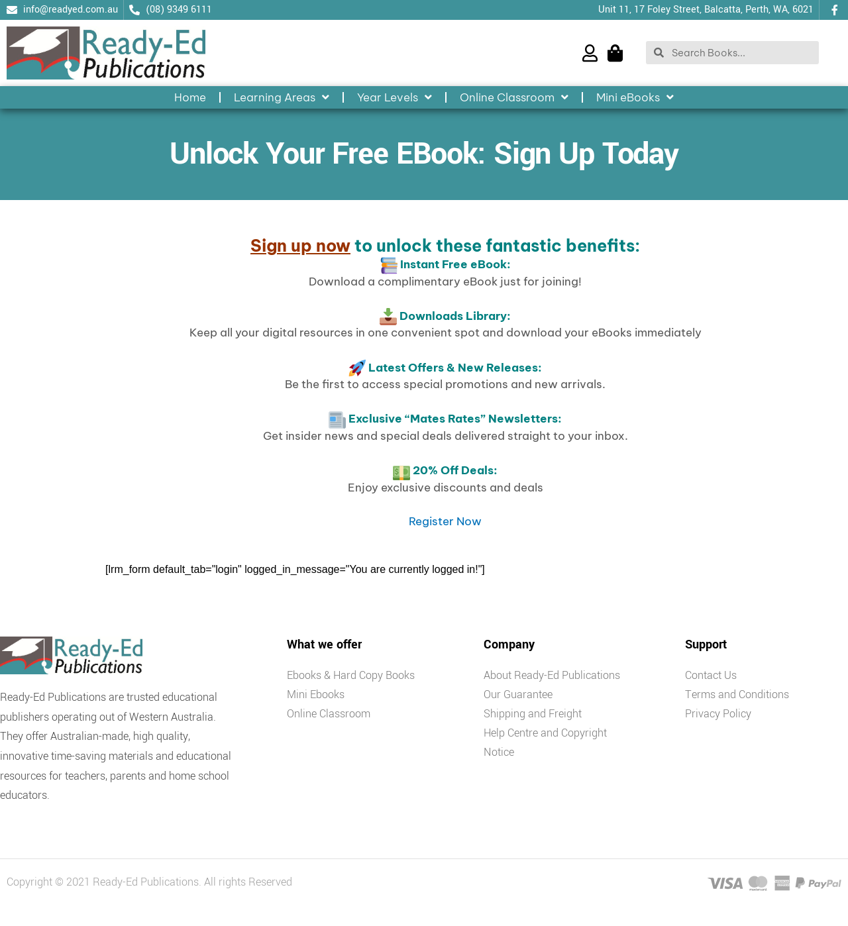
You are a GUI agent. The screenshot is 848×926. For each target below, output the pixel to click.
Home (190, 97)
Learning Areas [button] (281, 97)
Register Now (445, 521)
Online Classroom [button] (514, 97)
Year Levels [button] (394, 97)
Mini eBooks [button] (635, 97)
